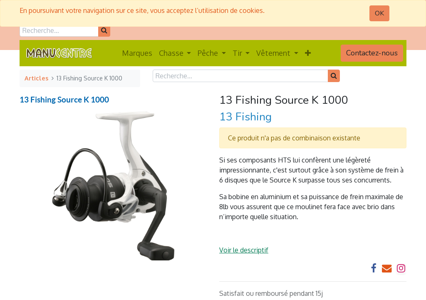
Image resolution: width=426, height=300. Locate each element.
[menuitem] (137, 53)
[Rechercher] (104, 30)
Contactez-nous (372, 53)
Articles (36, 78)
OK (379, 13)
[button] (308, 53)
